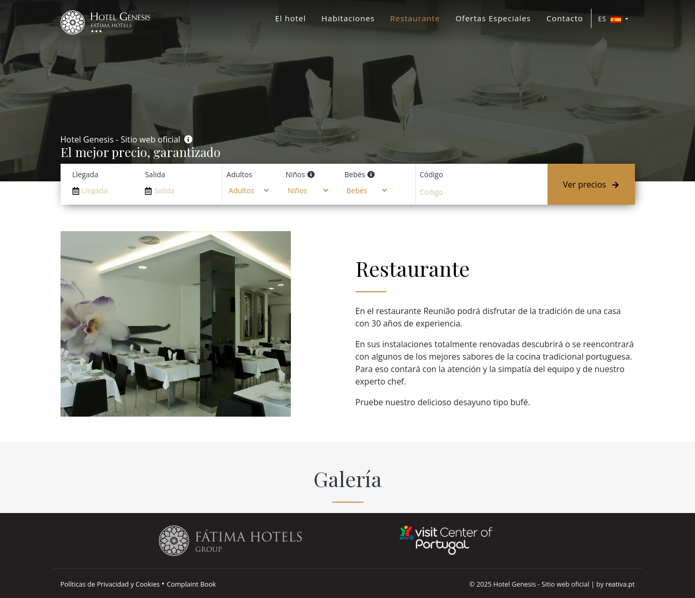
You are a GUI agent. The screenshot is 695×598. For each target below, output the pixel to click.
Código (431, 174)
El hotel (290, 18)
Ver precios (591, 184)
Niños (295, 174)
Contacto (564, 18)
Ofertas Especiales (493, 18)
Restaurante (415, 18)
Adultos (240, 174)
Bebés (355, 174)
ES (611, 18)
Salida (155, 174)
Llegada (85, 174)
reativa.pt (620, 584)
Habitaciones (348, 18)
